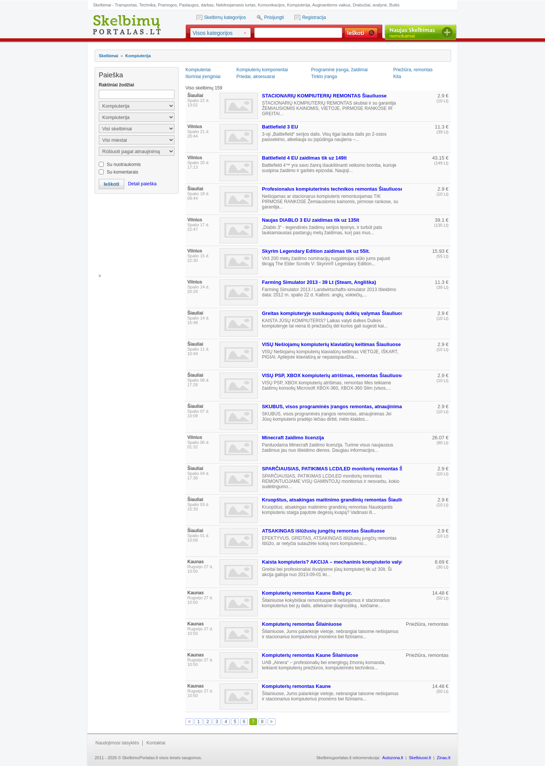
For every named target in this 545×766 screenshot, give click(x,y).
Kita (397, 76)
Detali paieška (142, 183)
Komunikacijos (271, 5)
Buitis (394, 5)
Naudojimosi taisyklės (117, 743)
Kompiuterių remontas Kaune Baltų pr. (307, 593)
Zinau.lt (443, 757)
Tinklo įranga (324, 76)
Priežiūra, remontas (413, 69)
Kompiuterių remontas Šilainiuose (302, 624)
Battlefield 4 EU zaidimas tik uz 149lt (304, 158)
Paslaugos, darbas (196, 5)
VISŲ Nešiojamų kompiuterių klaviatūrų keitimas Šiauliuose (331, 344)
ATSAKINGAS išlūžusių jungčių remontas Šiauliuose (323, 531)
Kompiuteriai (198, 69)
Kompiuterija (298, 5)
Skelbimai (108, 55)
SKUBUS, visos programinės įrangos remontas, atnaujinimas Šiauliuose (346, 406)
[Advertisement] (136, 235)
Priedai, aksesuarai (256, 76)
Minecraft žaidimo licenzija (293, 437)
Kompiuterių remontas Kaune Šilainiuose (310, 655)
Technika (147, 5)
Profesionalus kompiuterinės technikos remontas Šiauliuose (332, 189)
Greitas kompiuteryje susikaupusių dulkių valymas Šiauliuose (334, 313)
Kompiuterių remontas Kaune (296, 686)
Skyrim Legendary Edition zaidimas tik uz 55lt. (316, 251)
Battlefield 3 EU (280, 127)
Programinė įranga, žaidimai (339, 69)
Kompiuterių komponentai (262, 69)
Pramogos (167, 5)
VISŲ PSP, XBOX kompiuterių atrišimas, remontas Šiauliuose (333, 375)
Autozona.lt (392, 757)
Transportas (126, 5)
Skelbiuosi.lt (420, 757)
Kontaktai (155, 743)
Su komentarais (122, 172)
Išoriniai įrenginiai (203, 76)
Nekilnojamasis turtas (236, 5)
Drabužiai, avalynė (370, 5)
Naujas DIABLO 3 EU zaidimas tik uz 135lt (310, 220)
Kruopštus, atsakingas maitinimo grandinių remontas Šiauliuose (337, 500)
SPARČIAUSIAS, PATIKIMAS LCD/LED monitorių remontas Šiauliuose (343, 469)
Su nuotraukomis (124, 164)
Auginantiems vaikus (331, 5)
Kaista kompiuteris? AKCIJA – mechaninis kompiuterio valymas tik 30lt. (346, 562)
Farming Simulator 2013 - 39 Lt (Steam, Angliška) (319, 282)
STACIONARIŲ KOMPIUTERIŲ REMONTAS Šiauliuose (324, 96)
